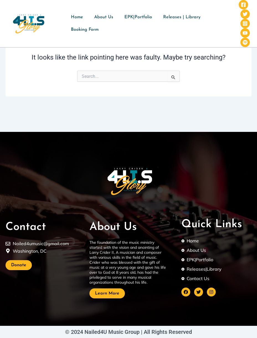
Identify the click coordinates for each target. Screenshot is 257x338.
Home (77, 17)
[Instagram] (245, 23)
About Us (103, 17)
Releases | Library (182, 17)
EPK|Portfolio (138, 17)
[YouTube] (245, 33)
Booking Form (85, 29)
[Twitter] (245, 14)
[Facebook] (243, 4)
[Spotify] (245, 42)
